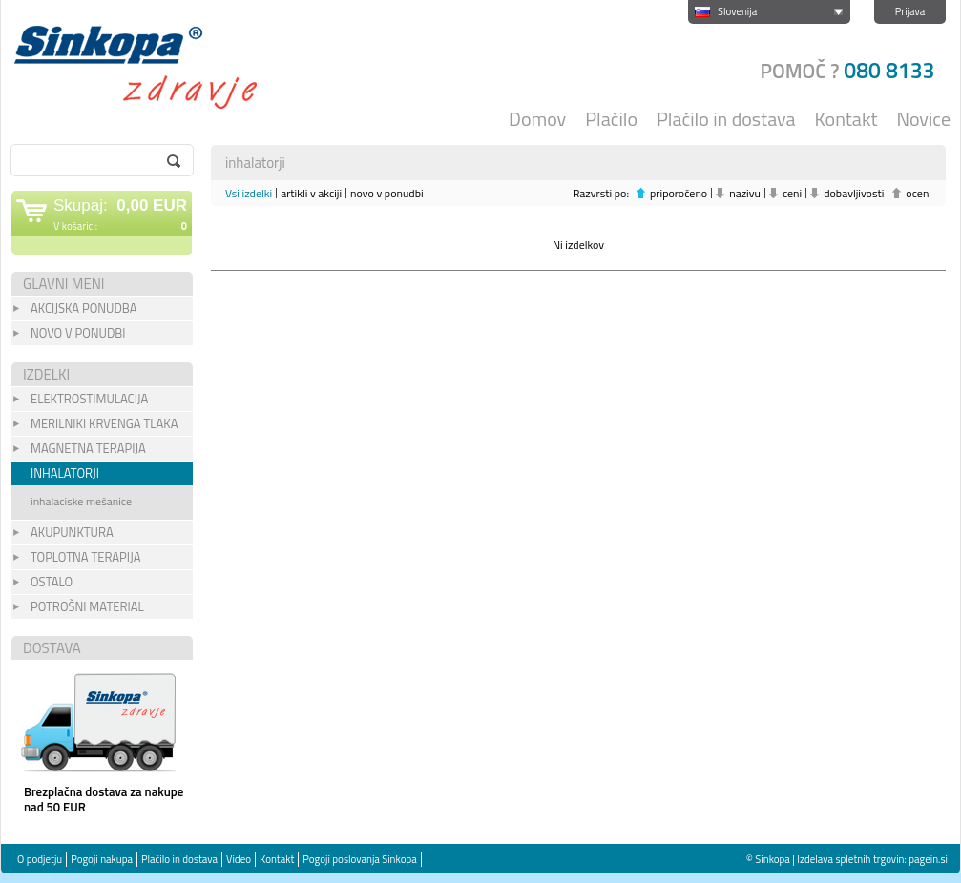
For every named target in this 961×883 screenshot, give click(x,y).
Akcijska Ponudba (83, 308)
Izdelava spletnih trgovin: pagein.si (872, 859)
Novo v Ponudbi (78, 332)
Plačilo (611, 118)
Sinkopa (149, 67)
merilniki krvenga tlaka (104, 423)
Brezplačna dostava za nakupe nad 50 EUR (103, 799)
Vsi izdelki (248, 193)
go (173, 161)
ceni (792, 193)
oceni (918, 193)
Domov (537, 118)
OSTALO (52, 581)
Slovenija (737, 11)
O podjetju (39, 859)
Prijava (910, 11)
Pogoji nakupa (102, 859)
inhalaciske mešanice (81, 501)
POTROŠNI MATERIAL (87, 606)
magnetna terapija (88, 448)
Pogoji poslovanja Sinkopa (359, 859)
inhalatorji (65, 473)
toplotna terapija (85, 556)
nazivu (745, 193)
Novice (924, 118)
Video (238, 859)
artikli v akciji (311, 193)
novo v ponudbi (387, 193)
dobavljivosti (854, 193)
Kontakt (846, 118)
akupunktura (72, 532)
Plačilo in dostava (726, 118)
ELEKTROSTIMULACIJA (89, 398)
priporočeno (678, 193)
